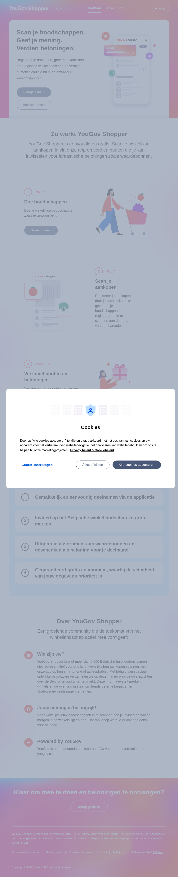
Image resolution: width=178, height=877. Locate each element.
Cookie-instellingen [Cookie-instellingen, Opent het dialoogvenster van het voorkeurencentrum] (37, 465)
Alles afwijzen (92, 464)
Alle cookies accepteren (137, 464)
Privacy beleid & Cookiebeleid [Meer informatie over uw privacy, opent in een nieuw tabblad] (92, 450)
